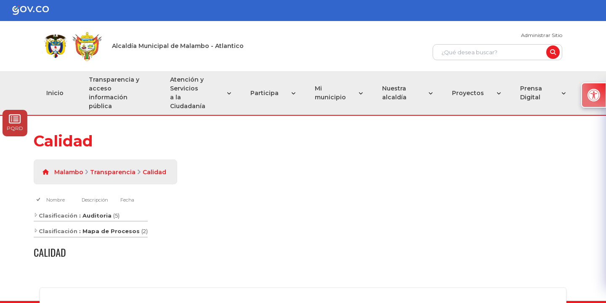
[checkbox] (39, 200)
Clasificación (55, 215)
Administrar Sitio (541, 35)
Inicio (55, 93)
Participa (264, 93)
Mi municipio (330, 93)
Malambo (68, 172)
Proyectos (468, 93)
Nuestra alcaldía (394, 93)
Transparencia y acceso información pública (114, 93)
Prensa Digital (531, 93)
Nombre (55, 200)
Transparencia (113, 172)
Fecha (127, 200)
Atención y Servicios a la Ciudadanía (187, 93)
